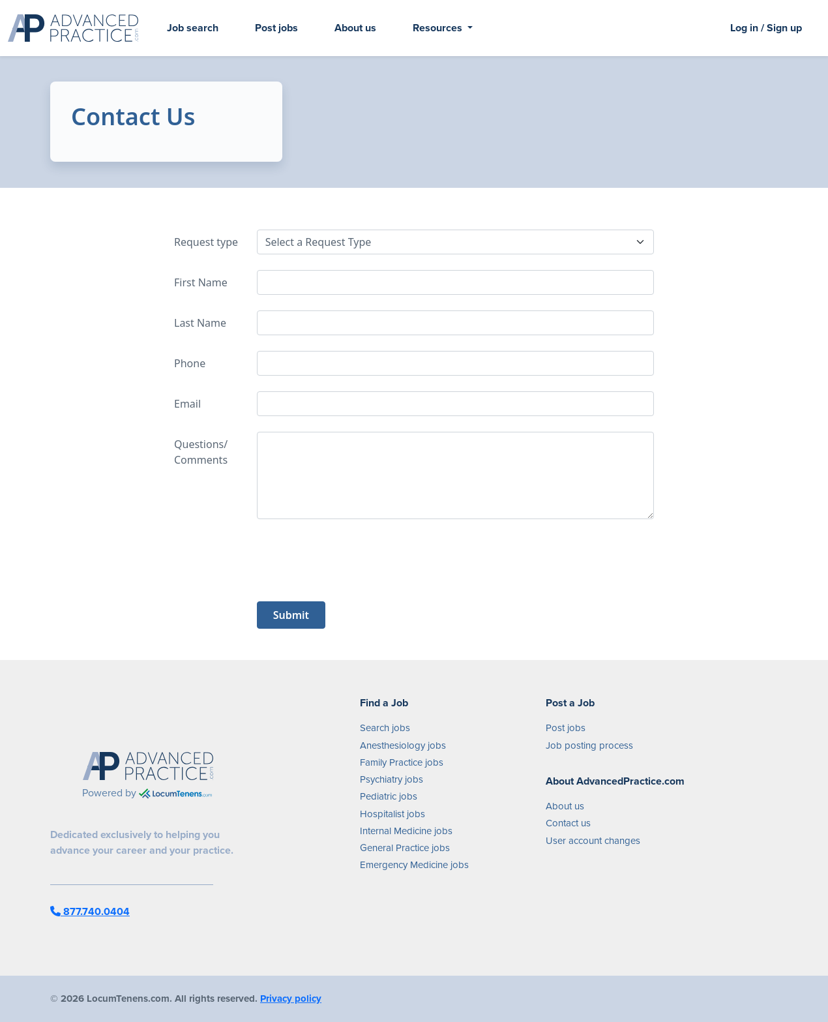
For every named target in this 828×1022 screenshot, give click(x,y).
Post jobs (276, 27)
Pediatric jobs (388, 796)
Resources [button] (439, 27)
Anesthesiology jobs (403, 745)
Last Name (200, 323)
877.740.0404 (90, 911)
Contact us (568, 823)
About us (355, 27)
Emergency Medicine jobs (414, 865)
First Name (201, 282)
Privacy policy (290, 998)
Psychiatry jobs (391, 779)
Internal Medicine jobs (406, 831)
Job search (192, 27)
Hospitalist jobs (392, 814)
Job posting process (589, 745)
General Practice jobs (405, 848)
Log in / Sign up (766, 27)
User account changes (593, 841)
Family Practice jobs (401, 762)
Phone (189, 363)
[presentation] (356, 560)
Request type (206, 242)
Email (187, 404)
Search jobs (385, 728)
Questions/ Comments (201, 452)
